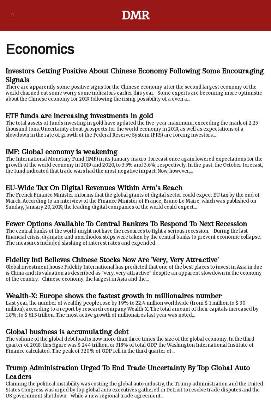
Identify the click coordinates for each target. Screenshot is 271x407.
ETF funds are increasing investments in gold (79, 115)
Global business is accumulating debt (67, 331)
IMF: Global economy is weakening (61, 151)
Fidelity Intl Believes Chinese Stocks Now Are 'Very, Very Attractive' (112, 259)
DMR (136, 15)
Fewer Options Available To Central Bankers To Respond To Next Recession (126, 223)
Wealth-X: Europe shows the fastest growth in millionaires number (114, 295)
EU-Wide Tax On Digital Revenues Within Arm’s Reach (94, 187)
